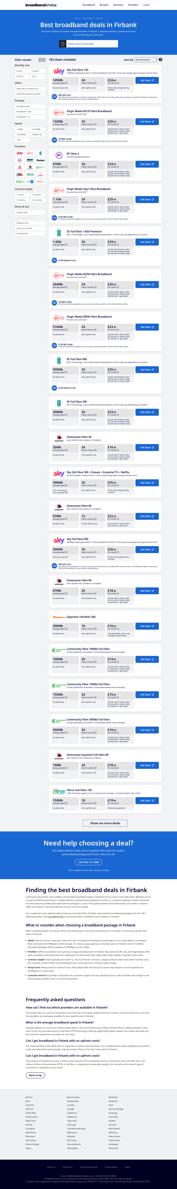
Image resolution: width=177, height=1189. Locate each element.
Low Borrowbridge (76, 1129)
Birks (28, 1102)
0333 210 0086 (109, 1176)
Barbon (29, 1098)
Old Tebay (72, 1141)
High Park (72, 1122)
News (127, 1167)
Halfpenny (72, 1118)
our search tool (55, 917)
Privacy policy (111, 1167)
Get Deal (147, 80)
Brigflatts (113, 1102)
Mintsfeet (30, 1137)
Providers (133, 4)
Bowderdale (73, 1102)
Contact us (68, 1167)
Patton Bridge (32, 1145)
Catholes (30, 1106)
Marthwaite (114, 1129)
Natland (71, 1137)
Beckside (113, 1098)
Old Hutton (31, 1141)
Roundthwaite (74, 1145)
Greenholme (32, 1118)
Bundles (104, 4)
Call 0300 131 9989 (88, 862)
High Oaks (31, 1122)
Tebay (28, 1149)
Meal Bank (31, 1133)
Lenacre (112, 1126)
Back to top (35, 1076)
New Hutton (114, 1137)
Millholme (72, 1133)
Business (118, 4)
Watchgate (72, 1149)
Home (77, 18)
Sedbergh (113, 1145)
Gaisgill (70, 1110)
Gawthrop (72, 1114)
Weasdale (113, 1149)
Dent (111, 1106)
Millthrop (113, 1133)
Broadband (89, 4)
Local (146, 4)
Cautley (70, 1106)
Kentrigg (71, 1126)
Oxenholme (114, 1141)
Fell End (29, 1110)
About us (51, 1167)
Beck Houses (73, 1098)
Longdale (30, 1129)
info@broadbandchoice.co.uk (80, 1176)
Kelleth (112, 1122)
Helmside (113, 1118)
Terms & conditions (89, 1167)
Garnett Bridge (116, 1110)
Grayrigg (113, 1114)
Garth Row (31, 1114)
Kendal (29, 1126)
